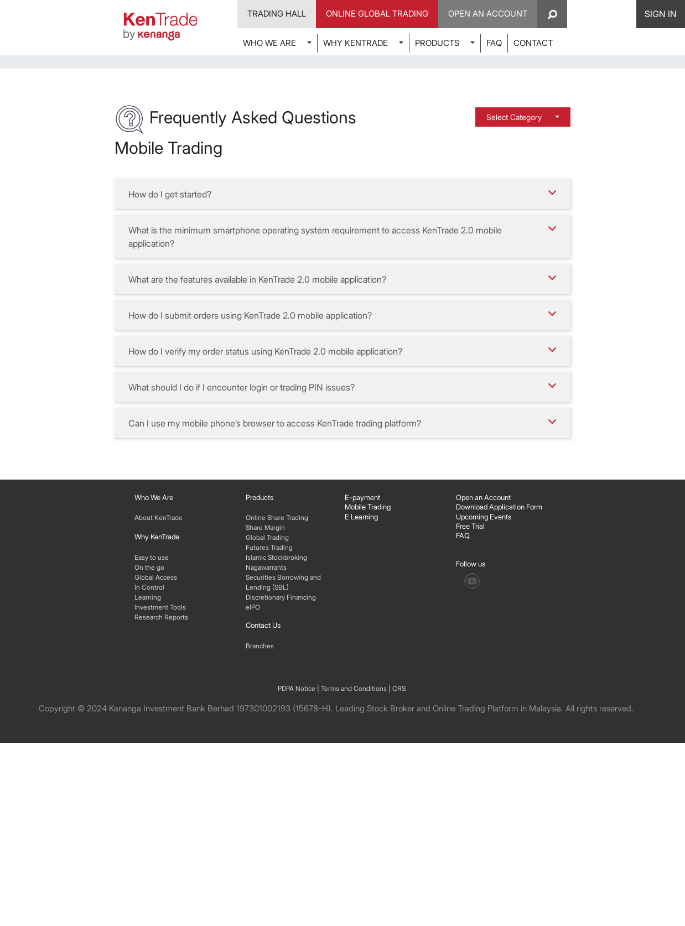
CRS (399, 871)
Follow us (471, 724)
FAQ (494, 43)
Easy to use (151, 718)
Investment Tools (160, 767)
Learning (147, 757)
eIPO (253, 767)
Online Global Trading (377, 13)
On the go (149, 728)
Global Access (155, 737)
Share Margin (265, 688)
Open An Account (487, 13)
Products (259, 657)
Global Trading (267, 698)
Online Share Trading (277, 678)
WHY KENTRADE (355, 43)
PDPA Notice (296, 871)
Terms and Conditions (354, 871)
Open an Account (483, 657)
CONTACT (533, 43)
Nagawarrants (266, 728)
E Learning (361, 677)
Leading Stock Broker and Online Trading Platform (426, 891)
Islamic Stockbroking (276, 718)
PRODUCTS (437, 43)
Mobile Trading (368, 667)
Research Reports (161, 777)
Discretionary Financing (281, 757)
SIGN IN (661, 13)
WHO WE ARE (269, 43)
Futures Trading (269, 708)
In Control (149, 747)
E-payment (362, 657)
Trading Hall (276, 13)
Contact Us (263, 785)
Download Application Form (499, 667)
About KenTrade (158, 678)
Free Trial (470, 686)
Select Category (515, 277)
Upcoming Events (483, 677)
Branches (260, 806)
